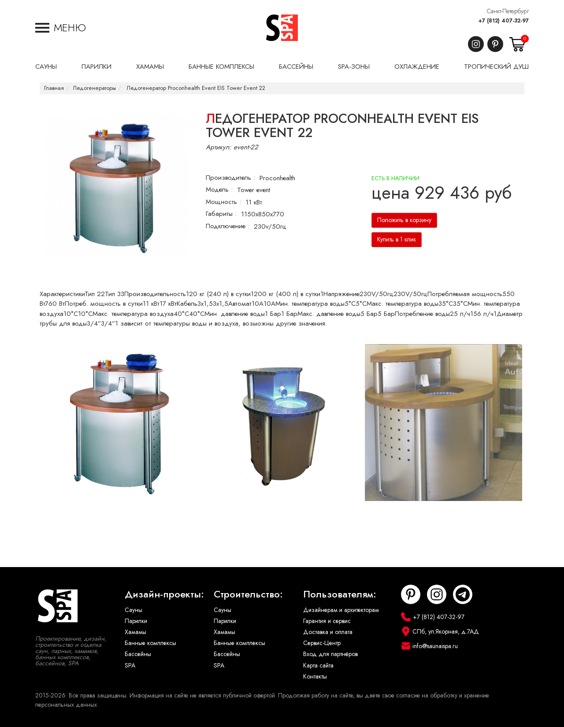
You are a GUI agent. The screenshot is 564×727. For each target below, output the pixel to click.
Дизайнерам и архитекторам (341, 610)
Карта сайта (318, 665)
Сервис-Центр (322, 643)
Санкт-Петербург (508, 11)
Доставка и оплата (327, 632)
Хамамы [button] (150, 66)
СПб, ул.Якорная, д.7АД (445, 631)
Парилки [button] (96, 66)
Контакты (315, 676)
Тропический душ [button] (496, 66)
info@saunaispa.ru (435, 646)
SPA (130, 665)
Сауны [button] (46, 66)
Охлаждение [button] (416, 66)
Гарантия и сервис (327, 621)
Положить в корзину (404, 220)
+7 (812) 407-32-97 (504, 20)
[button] (60, 28)
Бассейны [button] (296, 66)
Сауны (133, 610)
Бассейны (138, 654)
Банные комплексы (150, 643)
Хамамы (135, 632)
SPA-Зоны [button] (354, 66)
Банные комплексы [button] (221, 66)
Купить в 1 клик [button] (396, 239)
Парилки (136, 621)
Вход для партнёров (330, 654)
